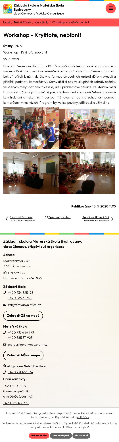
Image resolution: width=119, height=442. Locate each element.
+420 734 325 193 (20, 293)
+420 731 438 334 (20, 372)
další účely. (83, 417)
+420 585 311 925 (20, 338)
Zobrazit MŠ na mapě (23, 355)
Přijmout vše (39, 435)
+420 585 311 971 (20, 298)
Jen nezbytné (60, 435)
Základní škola (22, 22)
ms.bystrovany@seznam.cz (27, 344)
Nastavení (81, 435)
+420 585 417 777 (16, 403)
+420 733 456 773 (21, 332)
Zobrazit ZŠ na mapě (23, 315)
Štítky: (8, 46)
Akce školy (41, 22)
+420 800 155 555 (16, 386)
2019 (18, 46)
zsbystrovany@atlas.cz (24, 305)
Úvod (6, 22)
